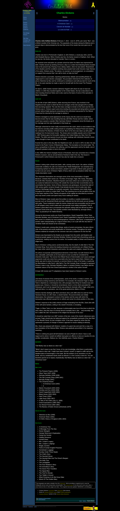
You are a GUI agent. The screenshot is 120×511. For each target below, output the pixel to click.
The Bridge (26, 33)
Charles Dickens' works (50, 492)
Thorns (25, 34)
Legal (35, 506)
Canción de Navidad (65, 26)
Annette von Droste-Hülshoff (44, 498)
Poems (25, 22)
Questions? (30, 506)
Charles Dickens (43, 494)
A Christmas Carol (64, 23)
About (25, 19)
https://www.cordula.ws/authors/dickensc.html (46, 506)
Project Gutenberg (65, 492)
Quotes (25, 26)
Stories (25, 24)
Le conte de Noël (65, 29)
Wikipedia (62, 483)
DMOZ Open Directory (62, 494)
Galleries (25, 29)
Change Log (26, 40)
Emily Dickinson (42, 499)
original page (69, 485)
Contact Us (26, 41)
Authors (84, 500)
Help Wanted (27, 45)
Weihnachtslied (64, 20)
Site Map (25, 38)
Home (80, 500)
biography (51, 490)
